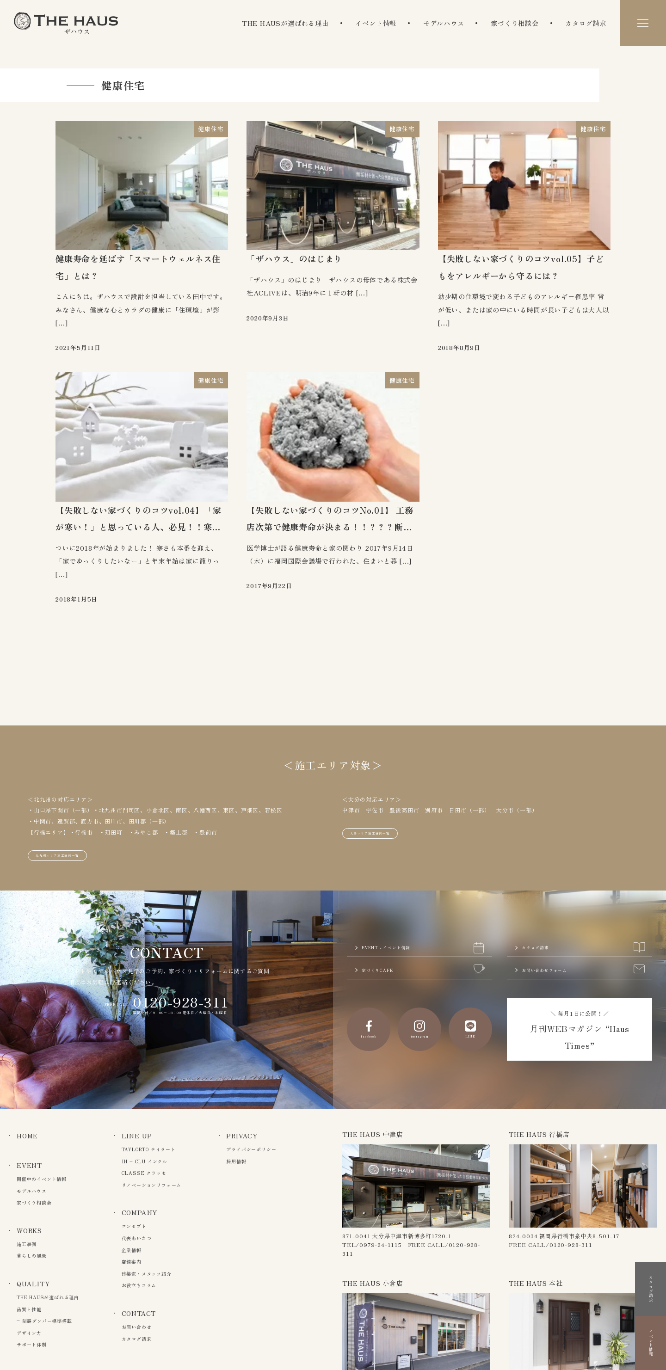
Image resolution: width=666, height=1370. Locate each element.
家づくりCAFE (423, 966)
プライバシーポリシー (251, 1149)
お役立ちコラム (139, 1285)
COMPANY (140, 1212)
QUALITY (33, 1283)
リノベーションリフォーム (152, 1184)
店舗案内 (132, 1261)
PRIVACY (242, 1135)
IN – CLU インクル (144, 1161)
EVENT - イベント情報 (423, 937)
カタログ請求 (585, 23)
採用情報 (236, 1161)
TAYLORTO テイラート (149, 1149)
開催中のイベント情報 (42, 1178)
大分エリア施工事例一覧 (382, 817)
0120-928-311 (181, 988)
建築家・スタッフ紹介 (147, 1273)
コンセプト (134, 1226)
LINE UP (137, 1135)
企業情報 (132, 1250)
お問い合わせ (137, 1326)
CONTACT (139, 1313)
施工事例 (27, 1244)
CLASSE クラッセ (144, 1172)
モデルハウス (443, 23)
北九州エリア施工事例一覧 (71, 839)
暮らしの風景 (32, 1255)
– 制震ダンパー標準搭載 (44, 1320)
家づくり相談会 (515, 23)
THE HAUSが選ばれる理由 (285, 23)
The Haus (66, 23)
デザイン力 (29, 1332)
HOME (27, 1135)
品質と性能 (29, 1309)
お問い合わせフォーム (583, 966)
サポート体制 (32, 1344)
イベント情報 (375, 23)
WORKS (29, 1230)
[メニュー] (643, 23)
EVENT (29, 1165)
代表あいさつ (137, 1238)
